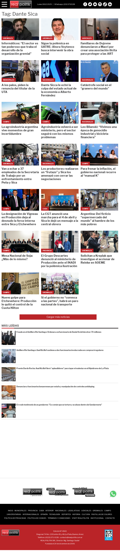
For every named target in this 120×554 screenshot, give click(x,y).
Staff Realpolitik (80, 518)
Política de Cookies (37, 518)
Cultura (86, 514)
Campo (107, 510)
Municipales (20, 510)
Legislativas (74, 510)
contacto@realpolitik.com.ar (71, 537)
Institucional (97, 518)
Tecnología (54, 514)
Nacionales (60, 510)
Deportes (66, 514)
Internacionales (31, 514)
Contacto (110, 518)
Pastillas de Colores (101, 514)
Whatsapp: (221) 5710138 (64, 4)
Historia (76, 514)
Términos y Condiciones (59, 518)
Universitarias (14, 514)
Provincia (33, 510)
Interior (49, 510)
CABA (41, 510)
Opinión (44, 514)
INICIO (10, 510)
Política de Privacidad (15, 518)
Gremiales (98, 510)
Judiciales (86, 510)
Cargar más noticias (58, 316)
